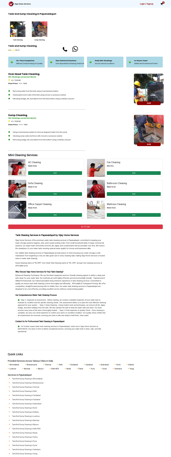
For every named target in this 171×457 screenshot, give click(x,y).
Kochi (119, 365)
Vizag (132, 369)
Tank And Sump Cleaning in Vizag (24, 454)
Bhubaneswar (32, 365)
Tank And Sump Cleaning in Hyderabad (26, 404)
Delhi (61, 365)
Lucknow (13, 369)
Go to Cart (85, 227)
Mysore (41, 369)
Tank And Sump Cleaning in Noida (24, 433)
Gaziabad (89, 365)
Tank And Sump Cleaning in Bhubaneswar (28, 383)
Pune (93, 369)
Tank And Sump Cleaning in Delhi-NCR (26, 429)
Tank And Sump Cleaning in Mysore (25, 424)
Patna (81, 369)
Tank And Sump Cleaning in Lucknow (26, 416)
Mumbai (27, 369)
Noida (69, 369)
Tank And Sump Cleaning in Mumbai (25, 420)
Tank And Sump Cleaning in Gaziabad (26, 399)
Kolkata (131, 365)
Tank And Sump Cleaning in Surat (24, 445)
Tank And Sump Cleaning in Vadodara (26, 449)
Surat (105, 369)
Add (55, 173)
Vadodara (118, 369)
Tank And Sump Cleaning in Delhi (24, 391)
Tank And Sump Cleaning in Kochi (24, 408)
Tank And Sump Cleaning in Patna (25, 437)
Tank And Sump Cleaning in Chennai (25, 387)
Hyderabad (105, 365)
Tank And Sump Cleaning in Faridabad (26, 395)
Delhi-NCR (55, 369)
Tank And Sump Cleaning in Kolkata (25, 412)
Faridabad (74, 365)
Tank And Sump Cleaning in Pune (24, 441)
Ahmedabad (14, 365)
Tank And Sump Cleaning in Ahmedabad (27, 379)
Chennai (48, 365)
